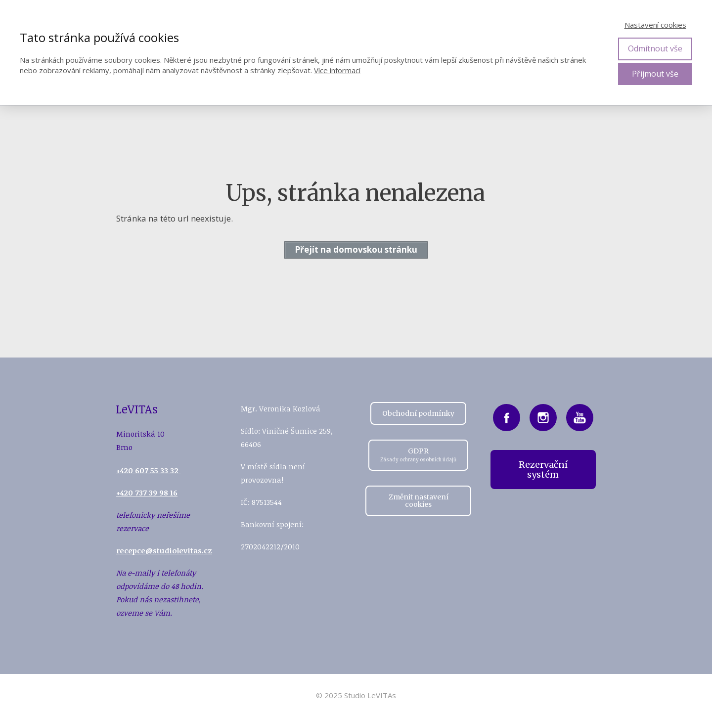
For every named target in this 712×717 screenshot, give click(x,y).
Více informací (337, 70)
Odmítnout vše (655, 48)
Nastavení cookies (655, 25)
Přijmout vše (655, 73)
